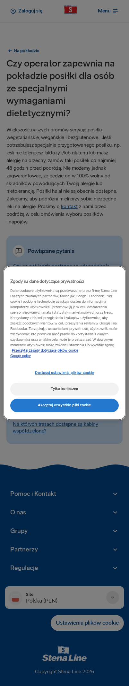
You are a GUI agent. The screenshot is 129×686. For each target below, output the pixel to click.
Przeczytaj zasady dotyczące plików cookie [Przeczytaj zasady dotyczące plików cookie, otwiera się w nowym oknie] (45, 351)
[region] (64, 343)
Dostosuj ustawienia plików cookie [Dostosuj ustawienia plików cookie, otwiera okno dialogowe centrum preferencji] (64, 373)
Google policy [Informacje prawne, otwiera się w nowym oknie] (20, 356)
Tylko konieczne (64, 389)
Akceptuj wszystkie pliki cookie (64, 405)
